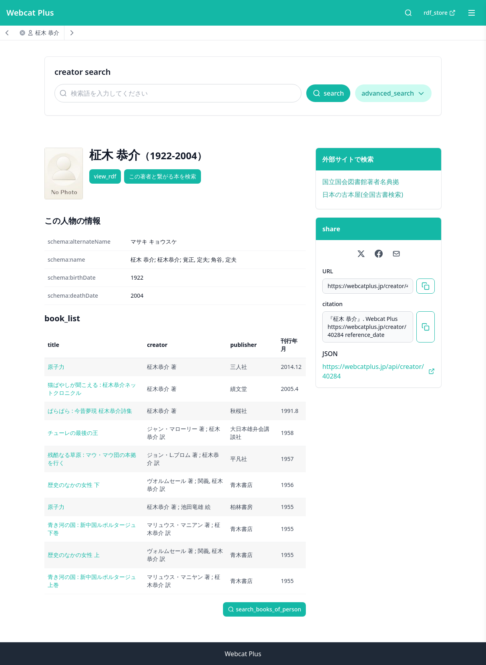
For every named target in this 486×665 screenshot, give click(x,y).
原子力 (56, 367)
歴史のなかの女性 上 (74, 555)
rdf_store (440, 12)
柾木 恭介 (47, 32)
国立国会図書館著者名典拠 (360, 181)
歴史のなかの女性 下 (74, 485)
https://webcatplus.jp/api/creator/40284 (378, 371)
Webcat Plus (30, 12)
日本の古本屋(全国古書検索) (362, 194)
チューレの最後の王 (73, 433)
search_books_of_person (264, 609)
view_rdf (105, 176)
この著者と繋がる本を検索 (162, 176)
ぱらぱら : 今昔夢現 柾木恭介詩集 (90, 411)
